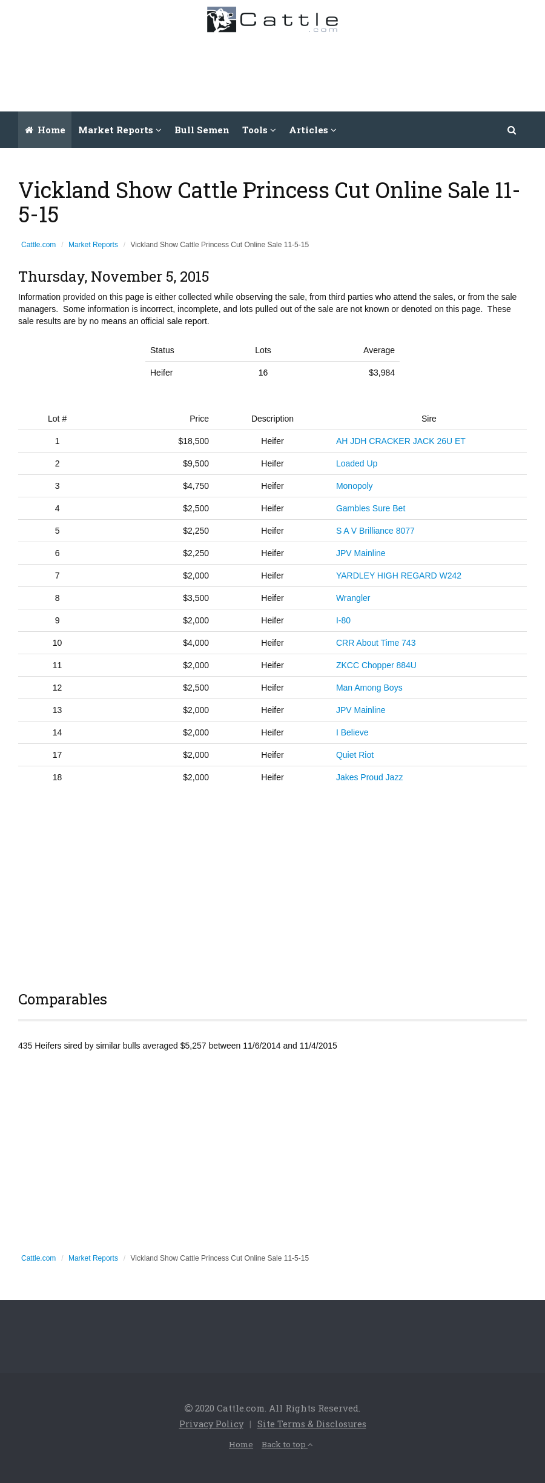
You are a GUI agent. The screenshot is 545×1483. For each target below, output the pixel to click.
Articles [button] (313, 130)
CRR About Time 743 (376, 643)
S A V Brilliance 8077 (375, 531)
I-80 (343, 620)
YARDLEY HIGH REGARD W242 (398, 575)
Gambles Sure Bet (370, 508)
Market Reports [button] (120, 130)
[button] (512, 129)
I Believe (352, 732)
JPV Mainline (361, 553)
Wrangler (353, 598)
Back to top (288, 1443)
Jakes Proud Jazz (369, 777)
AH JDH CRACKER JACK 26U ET (401, 441)
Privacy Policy (209, 1424)
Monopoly (354, 486)
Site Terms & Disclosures (313, 1424)
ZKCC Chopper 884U (376, 665)
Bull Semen (202, 130)
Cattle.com (38, 245)
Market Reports (93, 245)
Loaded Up (357, 463)
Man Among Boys (369, 687)
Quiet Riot (355, 755)
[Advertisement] (315, 69)
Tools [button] (259, 130)
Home (45, 130)
